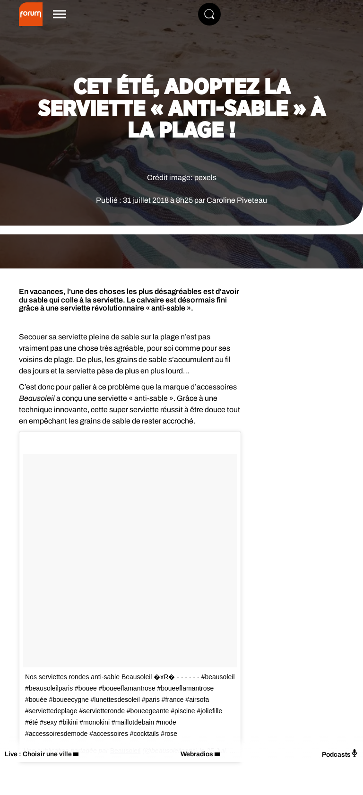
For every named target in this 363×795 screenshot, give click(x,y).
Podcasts (340, 753)
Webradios (197, 754)
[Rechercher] (209, 14)
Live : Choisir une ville (38, 754)
